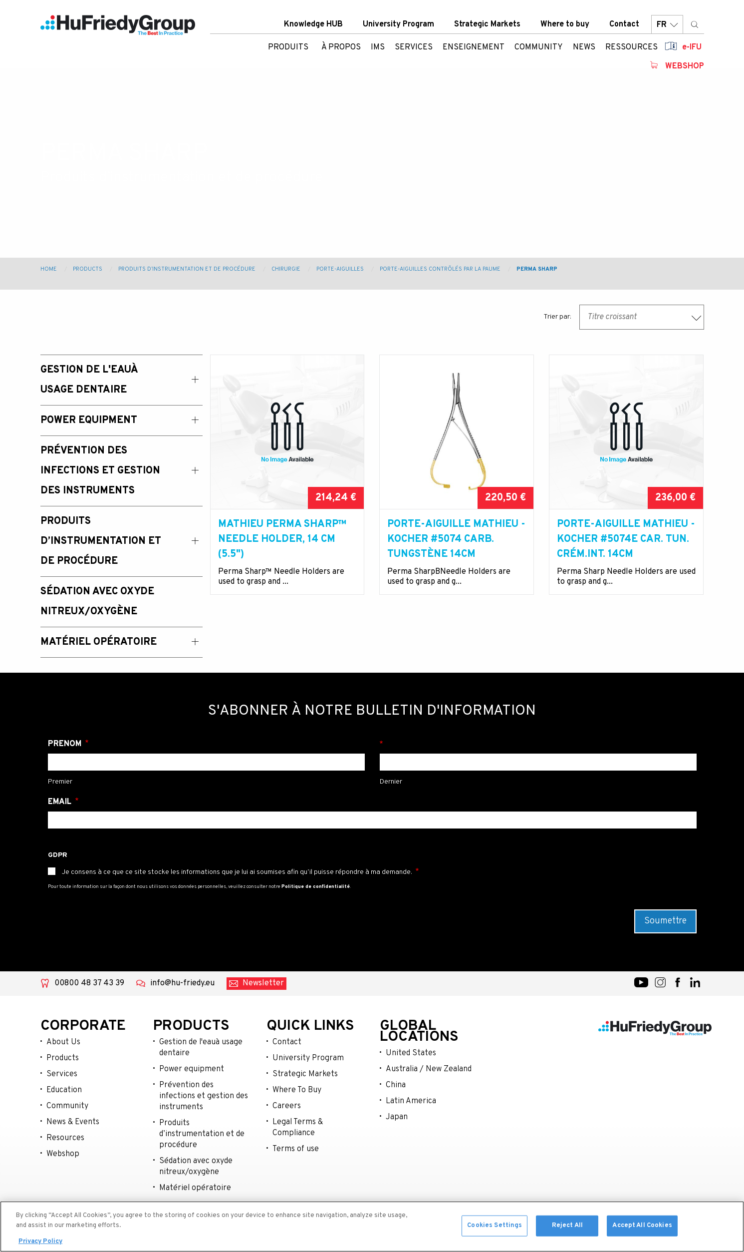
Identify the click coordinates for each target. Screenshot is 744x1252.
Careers (286, 1106)
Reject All (567, 1228)
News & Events (72, 1122)
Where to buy (564, 24)
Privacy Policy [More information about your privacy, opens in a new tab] (40, 1244)
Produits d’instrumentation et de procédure (186, 269)
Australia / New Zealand (429, 1069)
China (396, 1085)
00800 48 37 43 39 (89, 983)
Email (60, 802)
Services (61, 1074)
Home (48, 269)
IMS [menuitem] (378, 47)
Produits (288, 47)
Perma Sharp (536, 269)
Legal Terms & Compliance (297, 1127)
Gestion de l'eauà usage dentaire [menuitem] (89, 380)
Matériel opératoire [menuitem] (98, 642)
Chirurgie (285, 269)
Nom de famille (538, 744)
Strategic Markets (487, 24)
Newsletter (263, 983)
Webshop (684, 66)
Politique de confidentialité (315, 886)
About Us (63, 1042)
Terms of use (295, 1149)
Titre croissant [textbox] (612, 317)
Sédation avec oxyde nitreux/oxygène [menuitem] (97, 601)
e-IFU (692, 47)
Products (87, 269)
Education (64, 1090)
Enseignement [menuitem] (473, 47)
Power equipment (191, 1069)
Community (67, 1106)
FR (667, 24)
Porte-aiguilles (340, 269)
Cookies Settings (494, 1228)
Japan (397, 1117)
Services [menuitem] (414, 47)
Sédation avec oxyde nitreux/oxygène (196, 1166)
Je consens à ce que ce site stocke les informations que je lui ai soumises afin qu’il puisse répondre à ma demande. (237, 872)
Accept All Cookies (642, 1228)
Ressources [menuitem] (631, 47)
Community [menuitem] (538, 47)
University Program (398, 24)
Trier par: (557, 317)
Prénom (65, 744)
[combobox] (641, 317)
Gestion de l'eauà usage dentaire (201, 1047)
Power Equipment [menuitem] (88, 420)
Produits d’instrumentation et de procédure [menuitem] (100, 541)
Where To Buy (296, 1090)
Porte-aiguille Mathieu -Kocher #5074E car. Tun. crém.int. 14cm (626, 539)
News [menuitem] (584, 47)
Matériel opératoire (195, 1188)
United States (411, 1053)
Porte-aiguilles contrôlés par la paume (440, 269)
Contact (624, 24)
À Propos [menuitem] (341, 47)
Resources (65, 1138)
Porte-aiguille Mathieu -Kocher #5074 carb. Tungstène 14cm (456, 539)
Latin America (411, 1101)
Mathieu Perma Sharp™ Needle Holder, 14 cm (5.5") (282, 539)
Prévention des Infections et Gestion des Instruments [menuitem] (100, 470)
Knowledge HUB (313, 24)
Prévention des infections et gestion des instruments (203, 1096)
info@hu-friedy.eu (182, 983)
